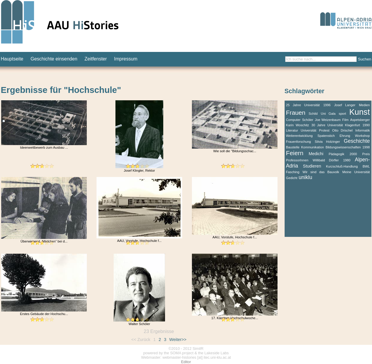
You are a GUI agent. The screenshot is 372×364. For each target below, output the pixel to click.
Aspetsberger (360, 120)
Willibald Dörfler (326, 160)
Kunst (359, 112)
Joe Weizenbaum (328, 120)
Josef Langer (344, 105)
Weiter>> (177, 339)
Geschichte (357, 141)
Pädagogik (336, 154)
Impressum (125, 58)
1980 (346, 160)
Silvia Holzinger (327, 141)
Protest (324, 130)
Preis (366, 154)
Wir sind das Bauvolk (321, 172)
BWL (366, 166)
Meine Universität (356, 172)
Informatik (362, 130)
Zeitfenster (95, 58)
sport (342, 113)
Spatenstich (326, 135)
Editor (186, 362)
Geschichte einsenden (53, 58)
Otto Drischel (342, 130)
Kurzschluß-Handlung (342, 166)
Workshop (362, 135)
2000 (353, 154)
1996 (327, 105)
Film (345, 120)
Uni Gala (328, 113)
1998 (366, 147)
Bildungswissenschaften (343, 147)
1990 (366, 125)
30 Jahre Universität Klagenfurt (335, 125)
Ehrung (345, 135)
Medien (364, 105)
